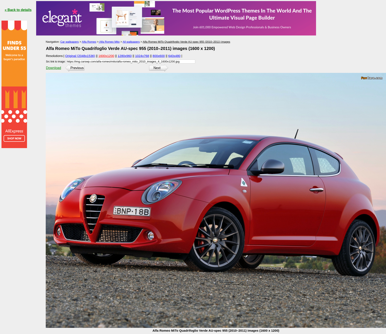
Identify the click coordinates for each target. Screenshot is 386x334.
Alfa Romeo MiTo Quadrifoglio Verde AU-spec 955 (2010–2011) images (186, 41)
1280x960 (125, 56)
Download (53, 68)
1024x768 (142, 56)
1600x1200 (106, 56)
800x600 (158, 56)
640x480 (174, 56)
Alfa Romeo (89, 41)
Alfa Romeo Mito (109, 41)
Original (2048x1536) (80, 56)
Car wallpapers (69, 41)
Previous (77, 68)
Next (157, 68)
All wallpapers (131, 41)
